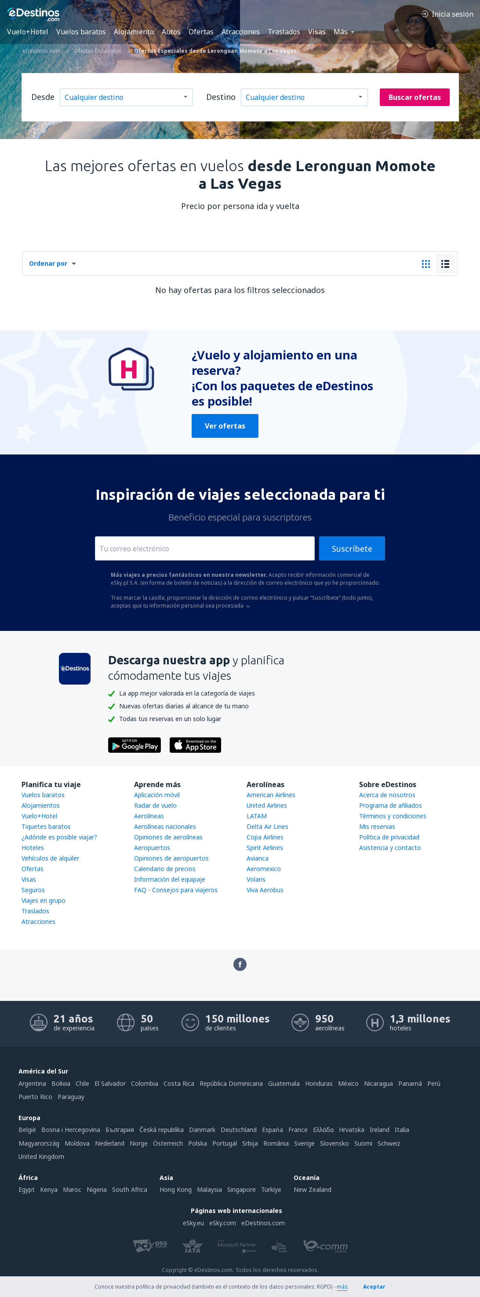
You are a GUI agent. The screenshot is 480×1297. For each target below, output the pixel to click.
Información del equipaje (169, 879)
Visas (317, 32)
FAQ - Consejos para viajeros (176, 890)
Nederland (109, 1143)
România (276, 1143)
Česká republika (161, 1129)
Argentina (32, 1083)
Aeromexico (264, 869)
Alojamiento (134, 32)
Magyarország (38, 1143)
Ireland (379, 1129)
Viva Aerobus (265, 890)
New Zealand (312, 1189)
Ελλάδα (323, 1129)
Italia (402, 1129)
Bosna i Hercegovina (70, 1129)
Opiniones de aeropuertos (171, 858)
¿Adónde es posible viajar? (59, 837)
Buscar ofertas (415, 97)
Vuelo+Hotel (27, 32)
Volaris (256, 879)
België (27, 1129)
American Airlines (271, 795)
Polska (197, 1143)
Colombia (144, 1083)
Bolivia (60, 1083)
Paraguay (71, 1096)
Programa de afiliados (390, 805)
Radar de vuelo (155, 805)
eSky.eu (193, 1223)
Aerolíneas (149, 816)
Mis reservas (377, 826)
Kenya (49, 1189)
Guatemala (284, 1083)
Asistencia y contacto (390, 847)
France (298, 1129)
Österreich (168, 1143)
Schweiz (389, 1143)
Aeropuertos (152, 847)
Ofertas (201, 32)
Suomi (363, 1143)
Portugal (224, 1143)
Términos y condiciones (392, 816)
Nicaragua (378, 1083)
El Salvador (110, 1083)
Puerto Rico (35, 1096)
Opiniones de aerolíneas (168, 837)
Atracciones (241, 32)
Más (341, 32)
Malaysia (209, 1189)
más (342, 1286)
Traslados (284, 32)
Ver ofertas (225, 426)
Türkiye (271, 1189)
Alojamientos (41, 805)
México (348, 1083)
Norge (139, 1143)
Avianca (258, 858)
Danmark (202, 1129)
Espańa (272, 1129)
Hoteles (33, 847)
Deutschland (239, 1129)
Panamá (410, 1083)
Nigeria (97, 1189)
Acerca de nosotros (387, 795)
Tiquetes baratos (46, 826)
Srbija (250, 1143)
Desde (43, 97)
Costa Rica (179, 1083)
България (119, 1129)
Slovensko (334, 1143)
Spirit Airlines (265, 847)
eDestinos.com (263, 1223)
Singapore (241, 1189)
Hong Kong (176, 1189)
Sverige (304, 1143)
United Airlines (267, 805)
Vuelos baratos (81, 32)
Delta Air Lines (267, 826)
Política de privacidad (389, 837)
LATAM (257, 816)
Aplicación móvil (157, 795)
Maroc (72, 1189)
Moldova (77, 1143)
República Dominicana (231, 1083)
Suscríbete (352, 548)
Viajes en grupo (43, 900)
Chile (82, 1083)
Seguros (33, 890)
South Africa (129, 1189)
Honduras (319, 1083)
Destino (221, 97)
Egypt (26, 1189)
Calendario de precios (165, 869)
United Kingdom (41, 1156)
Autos (171, 32)
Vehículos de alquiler (50, 858)
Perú (433, 1083)
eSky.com (222, 1223)
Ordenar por (48, 263)
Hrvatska (351, 1129)
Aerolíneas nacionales (165, 826)
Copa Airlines (265, 837)
